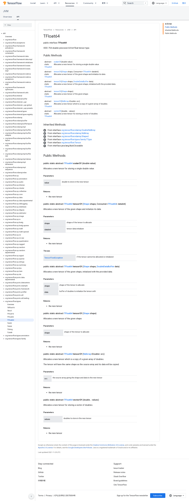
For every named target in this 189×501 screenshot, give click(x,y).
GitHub (175, 3)
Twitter (41, 476)
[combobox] (135, 3)
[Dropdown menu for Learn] (48, 3)
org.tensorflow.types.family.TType (76, 139)
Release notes (119, 472)
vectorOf (57, 111)
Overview (7, 17)
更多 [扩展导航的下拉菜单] (104, 3)
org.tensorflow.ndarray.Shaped (75, 136)
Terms (40, 496)
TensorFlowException (53, 258)
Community (88, 3)
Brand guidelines (120, 481)
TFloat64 (48, 67)
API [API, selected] (18, 17)
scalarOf (57, 62)
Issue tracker (119, 468)
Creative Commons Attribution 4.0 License (108, 445)
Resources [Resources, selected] (70, 3)
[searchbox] (17, 25)
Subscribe (157, 495)
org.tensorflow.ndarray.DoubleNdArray (78, 130)
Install (32, 3)
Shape (64, 72)
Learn (42, 3)
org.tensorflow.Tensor (71, 142)
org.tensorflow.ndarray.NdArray (75, 133)
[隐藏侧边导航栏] (31, 496)
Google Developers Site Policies (80, 448)
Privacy (49, 496)
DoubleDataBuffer (81, 81)
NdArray (65, 101)
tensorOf (57, 72)
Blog (40, 468)
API (55, 3)
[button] (17, 33)
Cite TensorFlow (120, 485)
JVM (5, 11)
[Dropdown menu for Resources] (78, 3)
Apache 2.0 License (45, 448)
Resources (60, 30)
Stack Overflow (120, 476)
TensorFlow (47, 30)
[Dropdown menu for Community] (96, 3)
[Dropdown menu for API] (60, 3)
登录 (184, 3)
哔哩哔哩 (41, 481)
